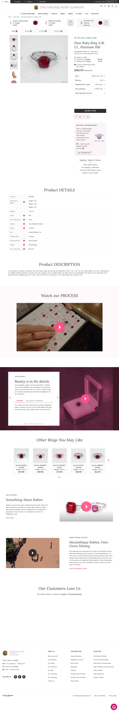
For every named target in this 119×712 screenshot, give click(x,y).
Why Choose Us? (53, 656)
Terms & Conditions (100, 695)
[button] (66, 58)
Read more (10, 518)
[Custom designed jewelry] (91, 22)
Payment (73, 670)
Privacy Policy (75, 681)
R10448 (17, 23)
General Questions (76, 656)
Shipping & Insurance (77, 659)
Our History (51, 663)
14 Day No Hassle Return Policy (85, 64)
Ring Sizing (74, 666)
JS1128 (53, 23)
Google (63, 594)
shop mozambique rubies (78, 568)
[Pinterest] (15, 677)
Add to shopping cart (84, 153)
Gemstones (42, 1)
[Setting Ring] (70, 23)
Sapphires (29, 1)
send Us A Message (11, 666)
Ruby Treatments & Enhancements (104, 666)
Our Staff (50, 670)
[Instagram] (24, 677)
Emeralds (17, 1)
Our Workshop (52, 659)
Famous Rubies (98, 670)
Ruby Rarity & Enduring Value (102, 663)
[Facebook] (19, 677)
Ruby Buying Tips (99, 674)
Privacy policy (113, 695)
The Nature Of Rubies (100, 656)
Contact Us (51, 681)
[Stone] (35, 23)
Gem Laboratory (52, 677)
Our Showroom (52, 666)
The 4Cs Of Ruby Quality (101, 659)
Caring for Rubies (99, 677)
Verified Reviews (76, 594)
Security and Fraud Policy (78, 677)
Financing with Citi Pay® (78, 674)
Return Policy (74, 663)
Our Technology (52, 674)
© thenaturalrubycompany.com (82, 695)
